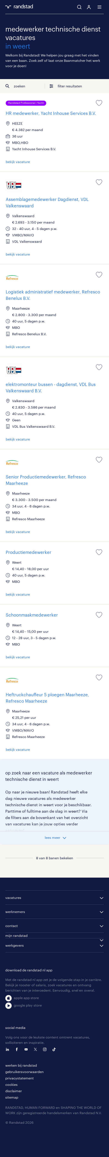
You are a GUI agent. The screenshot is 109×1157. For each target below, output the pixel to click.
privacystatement (19, 1078)
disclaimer (13, 1091)
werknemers (15, 912)
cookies (11, 1084)
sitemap (11, 1097)
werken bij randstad (21, 1065)
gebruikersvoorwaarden (24, 1072)
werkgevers (14, 945)
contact (11, 926)
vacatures (13, 898)
